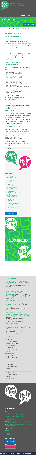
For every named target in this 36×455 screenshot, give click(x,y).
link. (11, 145)
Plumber (9, 200)
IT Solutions (10, 191)
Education (19, 327)
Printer (9, 202)
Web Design (10, 207)
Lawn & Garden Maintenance (15, 192)
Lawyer (9, 194)
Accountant (10, 176)
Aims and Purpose (11, 432)
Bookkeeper (10, 179)
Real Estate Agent (12, 204)
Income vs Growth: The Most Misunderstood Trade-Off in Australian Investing (17, 293)
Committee (9, 433)
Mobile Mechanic (12, 195)
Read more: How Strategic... (14, 334)
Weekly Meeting (11, 213)
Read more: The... (11, 289)
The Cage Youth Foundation (14, 77)
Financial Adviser (11, 185)
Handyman (10, 188)
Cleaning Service (11, 183)
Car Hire (9, 181)
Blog (14, 282)
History (8, 434)
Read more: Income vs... (13, 300)
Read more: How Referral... (13, 312)
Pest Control (10, 198)
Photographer (11, 199)
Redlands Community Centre (14, 76)
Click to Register (29, 24)
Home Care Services (12, 190)
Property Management (13, 203)
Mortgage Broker (12, 196)
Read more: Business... (12, 323)
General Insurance (12, 187)
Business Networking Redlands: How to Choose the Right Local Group (17, 315)
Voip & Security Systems (14, 206)
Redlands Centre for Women (14, 73)
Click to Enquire (10, 447)
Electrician (10, 184)
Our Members (26, 15)
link (26, 121)
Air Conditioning (11, 177)
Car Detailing (10, 180)
